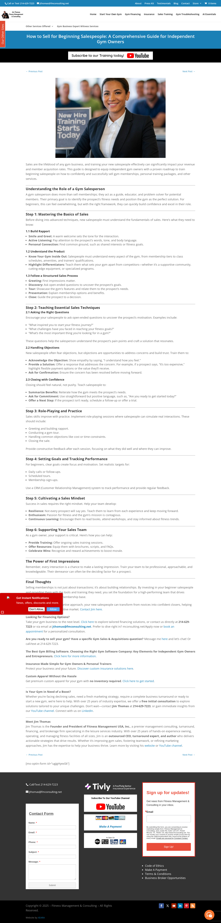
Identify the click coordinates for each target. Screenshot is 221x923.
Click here (87, 622)
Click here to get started (138, 681)
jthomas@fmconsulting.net (71, 626)
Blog (176, 3)
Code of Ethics (154, 866)
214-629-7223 (27, 3)
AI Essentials (209, 14)
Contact (185, 3)
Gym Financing (133, 14)
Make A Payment (156, 870)
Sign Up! (168, 846)
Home (93, 14)
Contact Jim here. (91, 609)
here (165, 639)
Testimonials (164, 3)
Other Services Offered (38, 26)
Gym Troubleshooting (187, 14)
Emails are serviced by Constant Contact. (172, 838)
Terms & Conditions (158, 874)
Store (196, 3)
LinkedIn (87, 711)
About (138, 3)
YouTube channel (42, 711)
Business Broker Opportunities (165, 878)
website (150, 745)
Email (150, 812)
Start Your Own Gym (111, 14)
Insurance (149, 14)
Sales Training (165, 14)
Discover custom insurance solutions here (105, 668)
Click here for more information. (75, 656)
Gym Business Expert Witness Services (77, 26)
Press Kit (149, 3)
